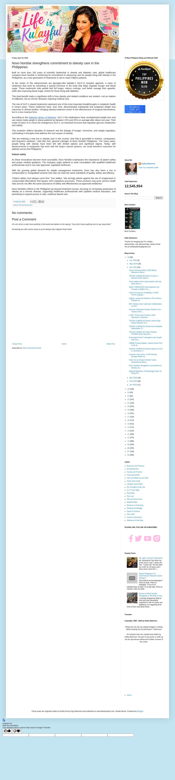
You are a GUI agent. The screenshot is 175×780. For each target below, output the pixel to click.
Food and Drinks (133, 475)
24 (128, 392)
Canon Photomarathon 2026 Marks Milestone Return (143, 271)
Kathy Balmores (148, 164)
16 (128, 420)
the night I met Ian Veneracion (151, 558)
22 (128, 399)
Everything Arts (133, 469)
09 (128, 445)
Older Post (110, 344)
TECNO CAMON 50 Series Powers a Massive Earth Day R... (143, 277)
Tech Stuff (131, 514)
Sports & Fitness (133, 511)
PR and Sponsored (25, 205)
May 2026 (133, 264)
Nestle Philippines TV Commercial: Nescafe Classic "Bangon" (150, 576)
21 (128, 403)
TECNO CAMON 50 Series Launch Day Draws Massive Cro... (144, 322)
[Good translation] (7, 731)
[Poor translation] (17, 731)
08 (128, 448)
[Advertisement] (64, 318)
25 (128, 389)
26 (128, 257)
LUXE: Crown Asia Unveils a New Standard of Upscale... (142, 316)
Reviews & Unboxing (135, 505)
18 (128, 413)
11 (128, 438)
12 (128, 434)
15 (128, 424)
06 (128, 455)
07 (128, 451)
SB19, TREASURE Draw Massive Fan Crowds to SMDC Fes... (144, 288)
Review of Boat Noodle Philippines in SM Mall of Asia (150, 595)
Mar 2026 (133, 378)
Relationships (132, 502)
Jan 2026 (133, 385)
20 (128, 406)
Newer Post (17, 344)
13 (128, 431)
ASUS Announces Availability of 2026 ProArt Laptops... (143, 294)
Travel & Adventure (134, 517)
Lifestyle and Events (135, 484)
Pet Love (130, 496)
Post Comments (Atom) (32, 348)
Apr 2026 (133, 267)
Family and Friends (134, 472)
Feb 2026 (133, 381)
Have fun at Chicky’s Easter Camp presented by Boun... (142, 361)
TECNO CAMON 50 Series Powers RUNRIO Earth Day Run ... (143, 333)
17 (128, 417)
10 (128, 441)
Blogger (140, 711)
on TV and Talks (133, 490)
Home (64, 344)
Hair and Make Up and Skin (138, 478)
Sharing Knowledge (134, 508)
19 (128, 410)
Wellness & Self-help (135, 520)
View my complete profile (148, 168)
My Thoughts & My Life (136, 487)
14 (128, 427)
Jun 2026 (133, 260)
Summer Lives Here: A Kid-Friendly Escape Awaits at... (143, 355)
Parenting (130, 493)
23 (128, 396)
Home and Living (133, 481)
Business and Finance (135, 466)
